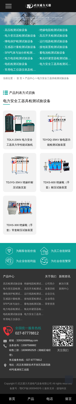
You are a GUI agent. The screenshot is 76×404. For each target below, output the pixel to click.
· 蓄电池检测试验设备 (51, 52)
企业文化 (50, 293)
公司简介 (50, 283)
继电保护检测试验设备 (15, 293)
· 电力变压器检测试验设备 (19, 35)
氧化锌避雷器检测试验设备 (38, 309)
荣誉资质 (50, 303)
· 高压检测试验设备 (15, 30)
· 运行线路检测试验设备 (53, 41)
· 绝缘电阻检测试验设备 (53, 30)
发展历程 (50, 288)
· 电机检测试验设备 (15, 64)
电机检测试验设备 (12, 314)
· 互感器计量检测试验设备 (19, 47)
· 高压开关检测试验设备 (53, 35)
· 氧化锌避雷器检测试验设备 (55, 58)
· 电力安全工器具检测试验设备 (55, 64)
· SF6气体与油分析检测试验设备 (20, 52)
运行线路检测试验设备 (36, 293)
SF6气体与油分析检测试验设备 (20, 303)
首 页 (19, 78)
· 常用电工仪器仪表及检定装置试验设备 (20, 69)
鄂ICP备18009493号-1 (31, 388)
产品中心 (30, 78)
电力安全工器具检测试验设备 (53, 78)
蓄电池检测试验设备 (35, 303)
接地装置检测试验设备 (36, 298)
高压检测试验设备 (12, 283)
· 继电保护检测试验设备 (18, 41)
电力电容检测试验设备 (15, 309)
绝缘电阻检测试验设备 (36, 283)
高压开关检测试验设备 (36, 288)
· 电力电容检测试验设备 (18, 58)
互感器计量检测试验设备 (16, 298)
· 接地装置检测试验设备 (53, 47)
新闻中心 (64, 288)
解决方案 (64, 283)
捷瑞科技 (61, 388)
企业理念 (50, 298)
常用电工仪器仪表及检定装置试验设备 (23, 319)
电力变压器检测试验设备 (16, 288)
